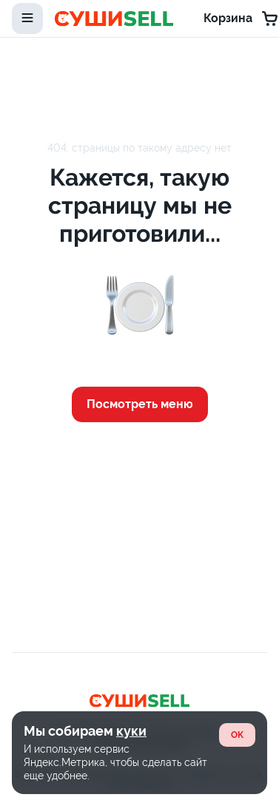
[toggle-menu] (27, 18)
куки (131, 731)
